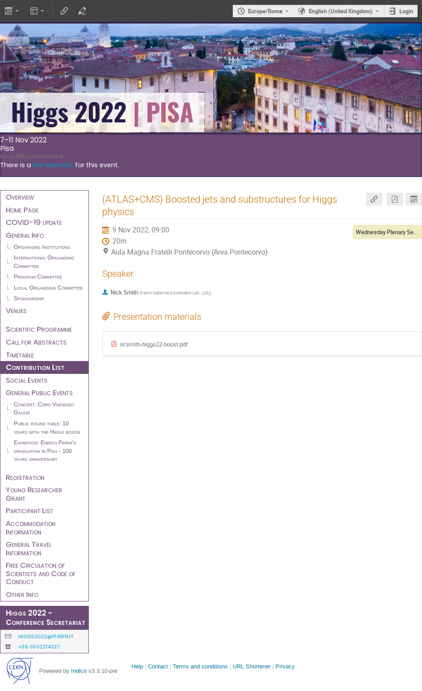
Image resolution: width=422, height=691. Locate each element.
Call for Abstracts (36, 342)
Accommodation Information (31, 527)
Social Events (27, 380)
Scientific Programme (39, 329)
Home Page (22, 209)
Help (137, 666)
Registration (25, 477)
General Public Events (39, 392)
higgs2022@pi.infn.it (45, 636)
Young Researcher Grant (34, 493)
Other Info (22, 594)
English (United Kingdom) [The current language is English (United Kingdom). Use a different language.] (341, 11)
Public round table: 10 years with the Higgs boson (47, 427)
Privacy (285, 666)
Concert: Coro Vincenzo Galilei (44, 408)
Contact (158, 666)
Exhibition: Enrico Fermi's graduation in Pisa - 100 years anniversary (45, 451)
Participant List (29, 510)
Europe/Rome (265, 11)
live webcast (53, 165)
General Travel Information (29, 548)
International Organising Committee (44, 262)
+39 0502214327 (39, 646)
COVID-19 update (34, 222)
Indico (79, 671)
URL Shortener (252, 666)
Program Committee (38, 277)
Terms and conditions (200, 666)
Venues (16, 310)
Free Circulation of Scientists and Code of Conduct (41, 573)
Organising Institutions (42, 247)
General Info (25, 235)
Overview (20, 197)
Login (406, 11)
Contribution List (35, 367)
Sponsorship (29, 298)
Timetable (20, 354)
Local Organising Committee (48, 288)
